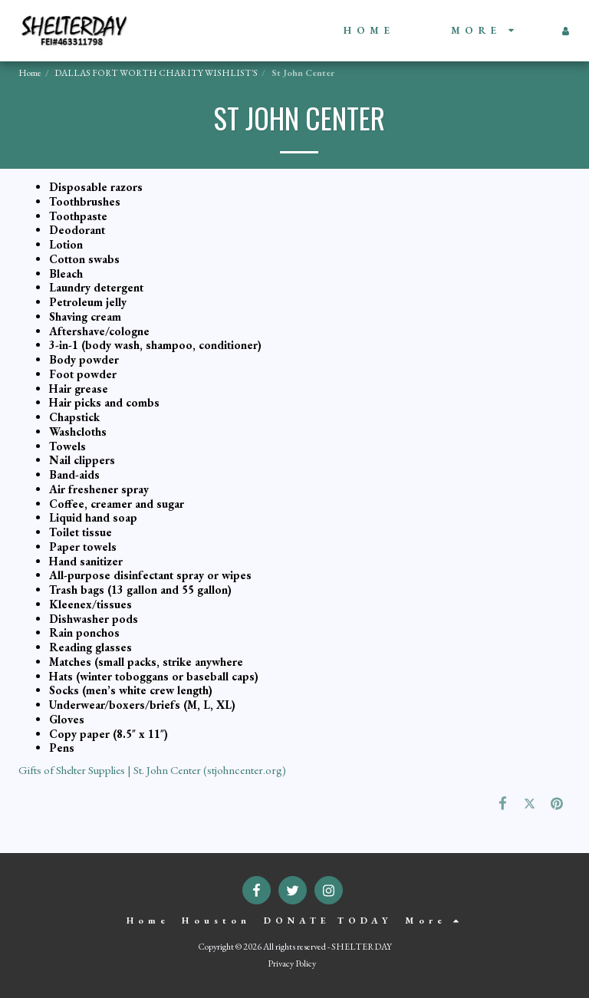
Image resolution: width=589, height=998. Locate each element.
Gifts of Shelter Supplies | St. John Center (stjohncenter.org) (152, 769)
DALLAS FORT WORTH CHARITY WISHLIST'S (156, 73)
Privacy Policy (292, 963)
